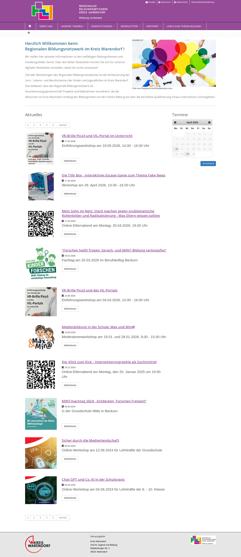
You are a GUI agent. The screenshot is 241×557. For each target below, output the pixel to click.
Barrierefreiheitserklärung (202, 2)
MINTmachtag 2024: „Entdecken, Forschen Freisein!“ (104, 401)
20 (177, 149)
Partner (152, 26)
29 (187, 154)
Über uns (46, 26)
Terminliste (208, 163)
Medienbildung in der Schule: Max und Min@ (98, 327)
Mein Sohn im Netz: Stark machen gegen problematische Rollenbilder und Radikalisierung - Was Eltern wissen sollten (111, 213)
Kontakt (150, 2)
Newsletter (129, 26)
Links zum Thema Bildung (184, 26)
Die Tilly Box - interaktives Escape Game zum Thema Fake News (113, 175)
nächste (63, 125)
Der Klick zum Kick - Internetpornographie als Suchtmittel (109, 362)
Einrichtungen (101, 26)
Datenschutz (181, 2)
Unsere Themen (72, 26)
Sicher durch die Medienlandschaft (90, 440)
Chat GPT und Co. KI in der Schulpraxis (93, 479)
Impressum (164, 2)
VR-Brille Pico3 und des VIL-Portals (89, 290)
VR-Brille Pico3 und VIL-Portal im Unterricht (97, 135)
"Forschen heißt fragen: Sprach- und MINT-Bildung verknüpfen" (114, 250)
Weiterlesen (70, 161)
